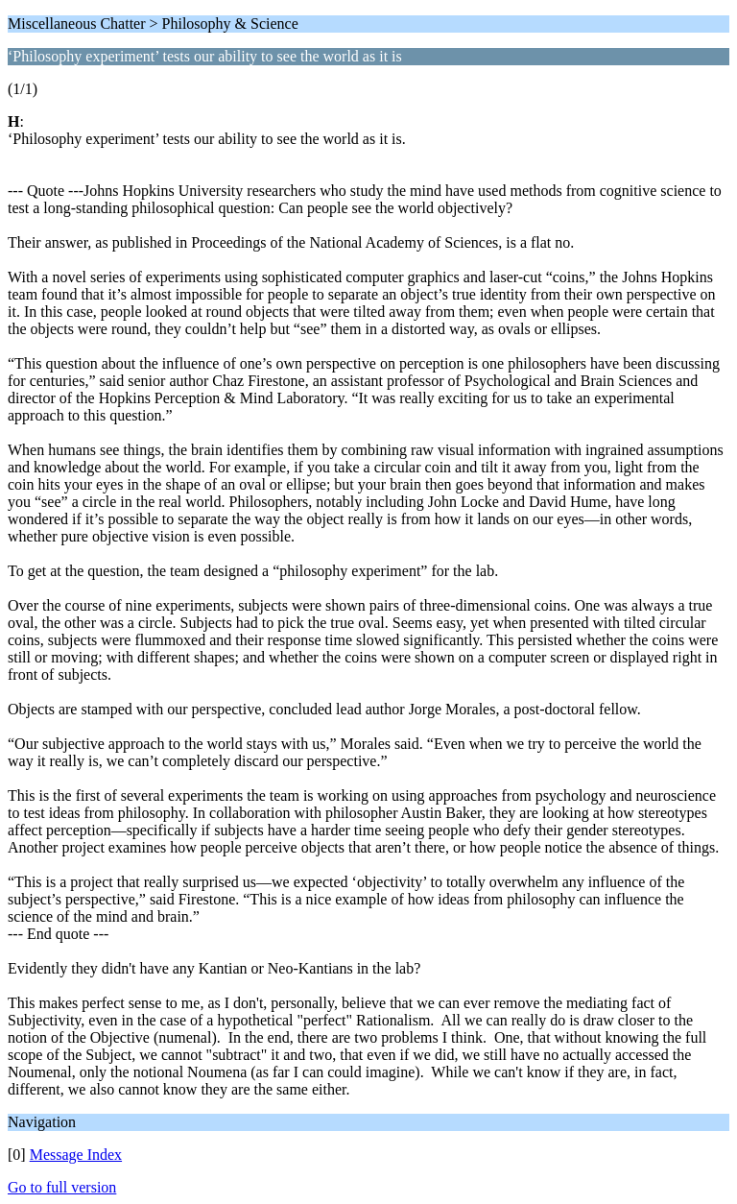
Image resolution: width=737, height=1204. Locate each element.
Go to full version (62, 1187)
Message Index (76, 1154)
